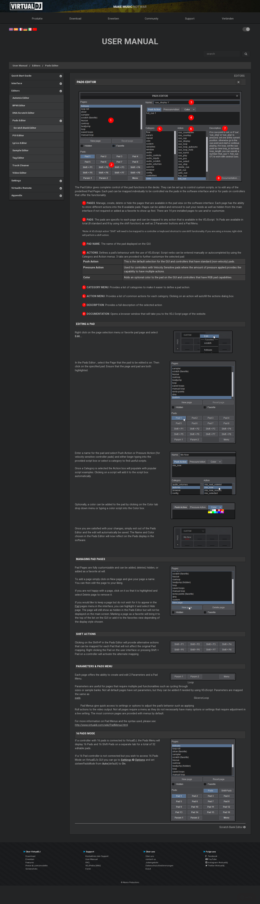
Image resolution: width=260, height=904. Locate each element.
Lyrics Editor (19, 142)
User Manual (20, 65)
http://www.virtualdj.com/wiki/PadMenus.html (101, 725)
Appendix (16, 195)
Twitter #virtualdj (214, 865)
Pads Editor (51, 65)
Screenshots (31, 869)
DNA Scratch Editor (22, 112)
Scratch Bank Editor (23, 127)
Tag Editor (17, 157)
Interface (16, 83)
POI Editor (17, 135)
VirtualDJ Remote (21, 187)
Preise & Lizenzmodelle (36, 865)
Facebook (211, 856)
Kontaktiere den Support (97, 856)
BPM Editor (18, 105)
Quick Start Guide (21, 75)
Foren (88, 869)
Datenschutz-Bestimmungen (159, 865)
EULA (148, 869)
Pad (77, 606)
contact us (151, 859)
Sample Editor (20, 150)
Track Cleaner (20, 165)
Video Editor (19, 172)
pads (78, 697)
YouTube (210, 859)
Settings (16, 180)
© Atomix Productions (130, 882)
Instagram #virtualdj (216, 862)
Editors (36, 65)
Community (151, 18)
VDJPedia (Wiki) (93, 865)
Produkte (37, 18)
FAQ (87, 862)
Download (75, 18)
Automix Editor (20, 97)
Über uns (150, 856)
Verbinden (228, 18)
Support (189, 18)
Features (29, 862)
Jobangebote (152, 862)
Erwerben (113, 18)
